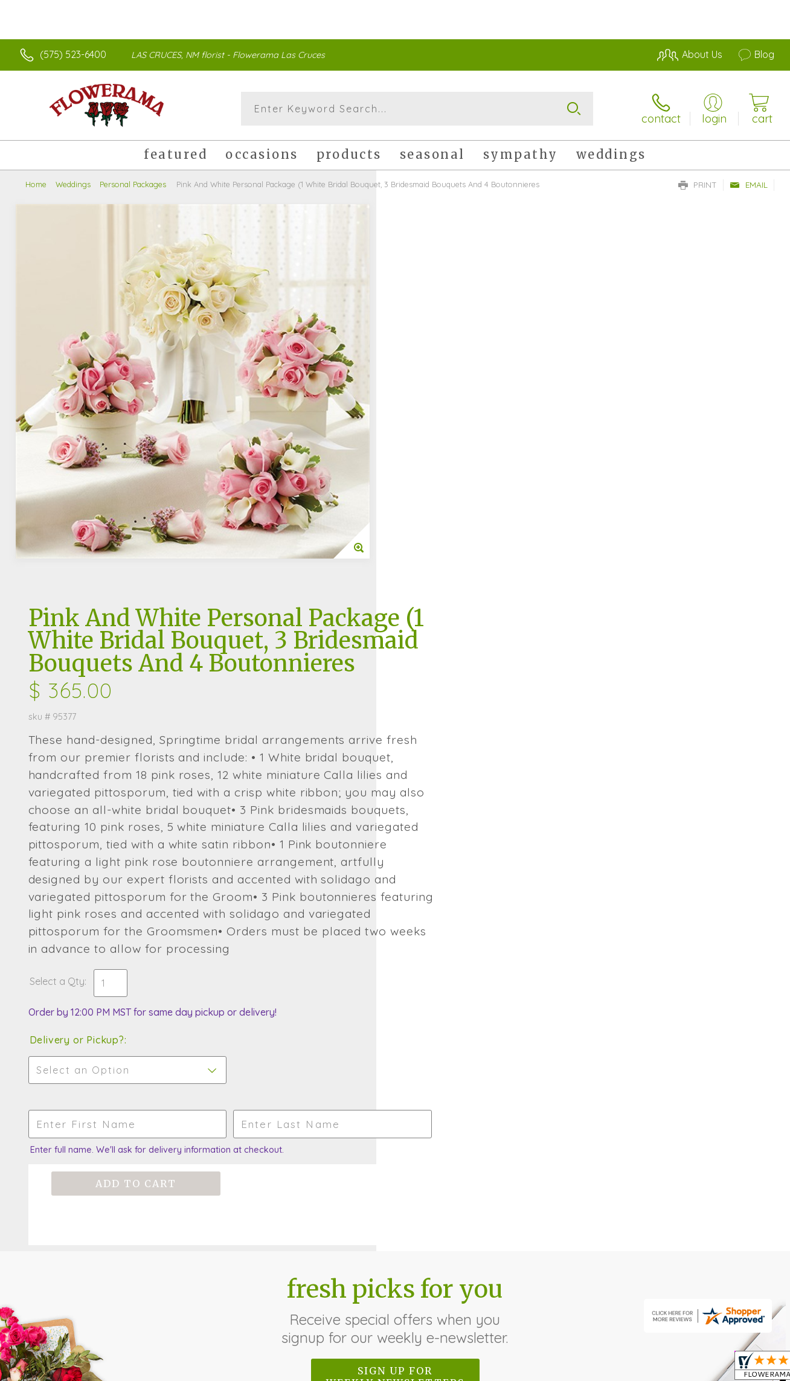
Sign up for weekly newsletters (395, 1014)
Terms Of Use (507, 1368)
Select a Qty (423, 619)
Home (36, 184)
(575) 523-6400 (73, 54)
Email (749, 184)
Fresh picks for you (395, 948)
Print (697, 184)
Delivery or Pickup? (443, 677)
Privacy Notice (579, 1368)
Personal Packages (133, 184)
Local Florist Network (665, 1368)
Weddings (73, 184)
